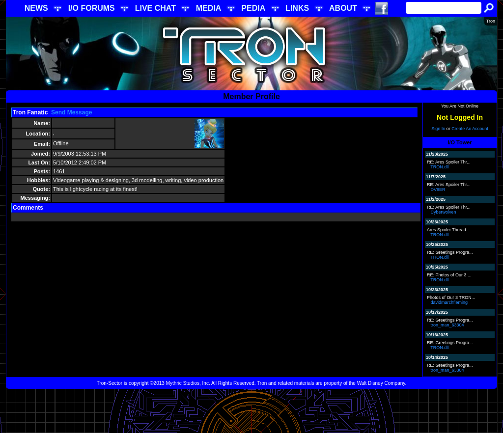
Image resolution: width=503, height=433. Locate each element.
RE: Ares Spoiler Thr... (449, 162)
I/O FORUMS (91, 8)
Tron (490, 21)
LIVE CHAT (155, 8)
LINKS (297, 8)
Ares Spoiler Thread (446, 229)
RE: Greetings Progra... (450, 252)
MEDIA (209, 8)
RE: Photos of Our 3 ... (449, 274)
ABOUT (343, 8)
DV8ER (438, 189)
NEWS (36, 8)
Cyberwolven (443, 212)
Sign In (438, 128)
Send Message (71, 112)
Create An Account (469, 128)
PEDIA (253, 8)
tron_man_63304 (447, 325)
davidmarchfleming (449, 302)
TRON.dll (439, 166)
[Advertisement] (251, 411)
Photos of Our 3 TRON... (451, 297)
